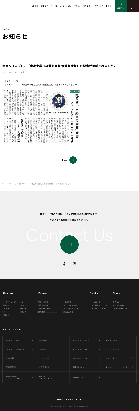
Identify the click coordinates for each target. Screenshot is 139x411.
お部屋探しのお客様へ (98, 308)
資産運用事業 (68, 312)
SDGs (68, 6)
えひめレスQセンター (81, 358)
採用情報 (86, 6)
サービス (54, 6)
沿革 (4, 312)
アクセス (99, 6)
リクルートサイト (112, 349)
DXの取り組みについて (121, 308)
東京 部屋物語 (11, 367)
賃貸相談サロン (78, 367)
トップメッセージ (9, 302)
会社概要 (5, 308)
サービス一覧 (95, 302)
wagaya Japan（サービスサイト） (46, 377)
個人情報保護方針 (119, 305)
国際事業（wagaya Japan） (49, 312)
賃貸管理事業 (43, 305)
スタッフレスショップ (81, 340)
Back (69, 160)
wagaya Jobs (78, 377)
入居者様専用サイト (97, 305)
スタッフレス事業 (70, 305)
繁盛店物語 (43, 340)
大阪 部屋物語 (44, 367)
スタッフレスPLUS (80, 349)
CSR (62, 6)
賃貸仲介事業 (43, 302)
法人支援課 (10, 358)
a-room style (44, 358)
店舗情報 (5, 315)
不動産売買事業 (44, 308)
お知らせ (77, 6)
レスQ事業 (67, 302)
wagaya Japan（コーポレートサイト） (15, 377)
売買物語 (42, 349)
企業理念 (5, 305)
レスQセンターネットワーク (116, 367)
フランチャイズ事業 (70, 308)
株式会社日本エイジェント (69, 399)
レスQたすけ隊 (111, 340)
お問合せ (120, 8)
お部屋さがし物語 (12, 340)
